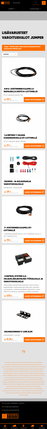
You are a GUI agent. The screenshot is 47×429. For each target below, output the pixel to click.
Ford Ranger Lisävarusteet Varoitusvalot (26, 384)
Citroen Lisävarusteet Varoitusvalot (17, 362)
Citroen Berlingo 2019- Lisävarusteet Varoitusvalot (19, 375)
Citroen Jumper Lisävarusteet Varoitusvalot (28, 373)
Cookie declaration (11, 407)
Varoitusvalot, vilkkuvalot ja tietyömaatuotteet (25, 46)
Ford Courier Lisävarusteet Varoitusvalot (26, 391)
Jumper (6, 46)
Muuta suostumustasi (11, 410)
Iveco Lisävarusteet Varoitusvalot (33, 367)
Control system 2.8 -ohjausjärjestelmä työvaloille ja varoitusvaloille (23, 279)
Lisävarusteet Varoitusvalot (13, 48)
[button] (10, 54)
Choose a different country (14, 403)
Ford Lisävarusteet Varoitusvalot (26, 364)
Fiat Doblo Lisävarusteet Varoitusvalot (27, 380)
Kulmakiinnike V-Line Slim (18, 332)
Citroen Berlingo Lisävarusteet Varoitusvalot (18, 369)
